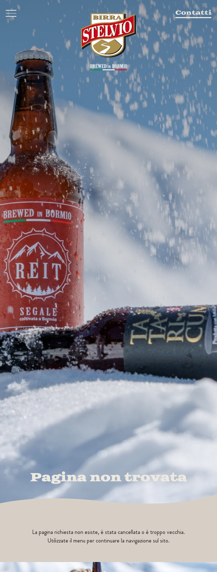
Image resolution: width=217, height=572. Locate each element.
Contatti (193, 12)
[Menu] (11, 13)
